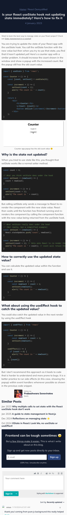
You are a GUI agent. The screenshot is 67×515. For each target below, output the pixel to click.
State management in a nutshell (18, 39)
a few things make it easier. (25, 441)
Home (23, 9)
